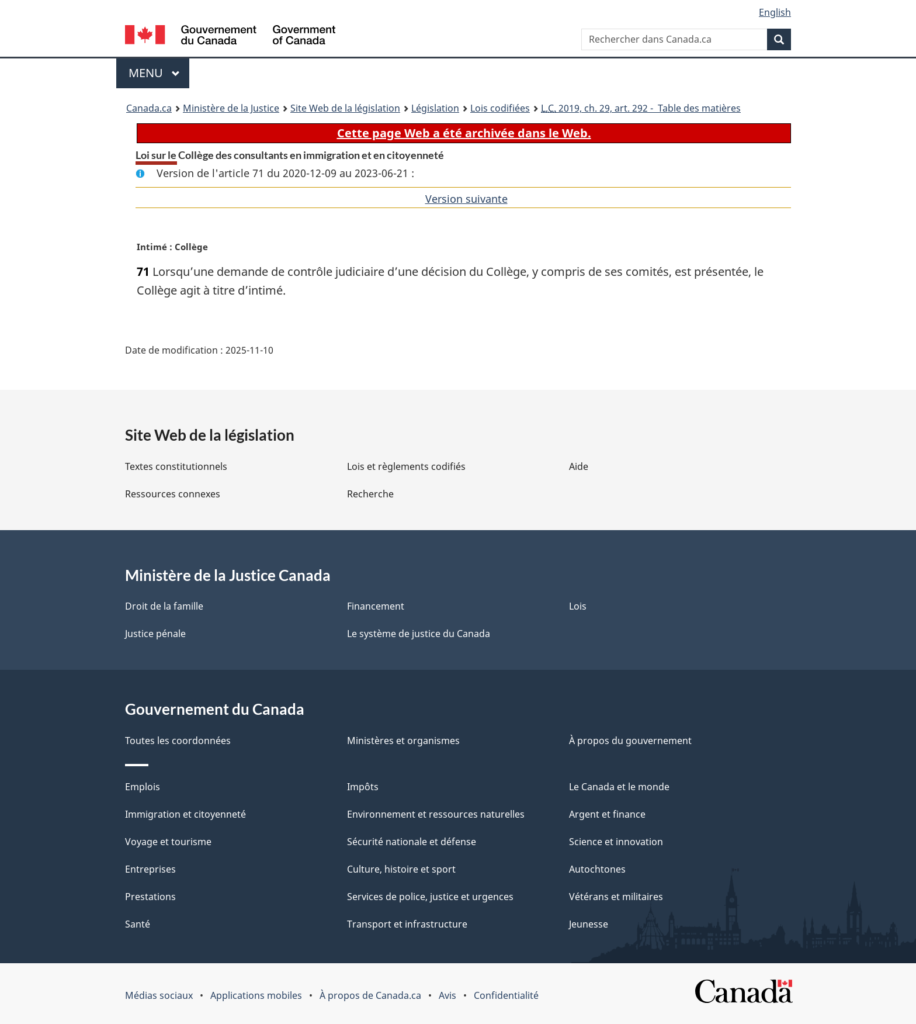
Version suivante (466, 199)
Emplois (142, 786)
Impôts (363, 786)
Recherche (370, 493)
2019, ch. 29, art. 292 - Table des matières (641, 108)
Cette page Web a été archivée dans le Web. (464, 133)
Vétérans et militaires (616, 896)
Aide (578, 466)
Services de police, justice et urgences (430, 896)
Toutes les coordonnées (178, 740)
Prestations (150, 896)
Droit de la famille (164, 606)
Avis (447, 995)
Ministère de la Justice (231, 108)
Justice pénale (155, 633)
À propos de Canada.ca (370, 995)
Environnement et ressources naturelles (436, 814)
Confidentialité (506, 995)
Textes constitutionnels (176, 466)
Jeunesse (588, 924)
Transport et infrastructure (407, 924)
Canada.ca (149, 108)
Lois (578, 606)
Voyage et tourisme (168, 841)
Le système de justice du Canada (418, 633)
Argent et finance (607, 814)
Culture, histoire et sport (401, 869)
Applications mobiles (256, 995)
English (775, 12)
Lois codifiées (500, 108)
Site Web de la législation (345, 108)
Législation (435, 108)
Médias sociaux (159, 995)
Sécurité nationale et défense (411, 841)
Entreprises (150, 869)
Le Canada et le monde (619, 786)
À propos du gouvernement (630, 740)
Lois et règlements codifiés (406, 466)
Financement (375, 606)
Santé (137, 924)
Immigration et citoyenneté (185, 814)
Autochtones (597, 869)
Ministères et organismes (403, 740)
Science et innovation (616, 841)
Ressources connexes (172, 493)
